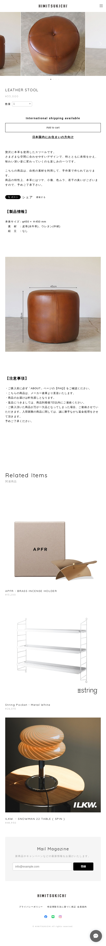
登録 (83, 866)
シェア (27, 197)
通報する (41, 197)
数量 (8, 104)
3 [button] (53, 79)
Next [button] (100, 44)
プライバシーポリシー (31, 907)
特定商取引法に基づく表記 (61, 907)
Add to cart (53, 127)
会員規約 (82, 907)
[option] (53, 44)
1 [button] (48, 79)
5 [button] (58, 79)
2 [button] (50, 79)
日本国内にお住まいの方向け (53, 137)
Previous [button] (6, 44)
